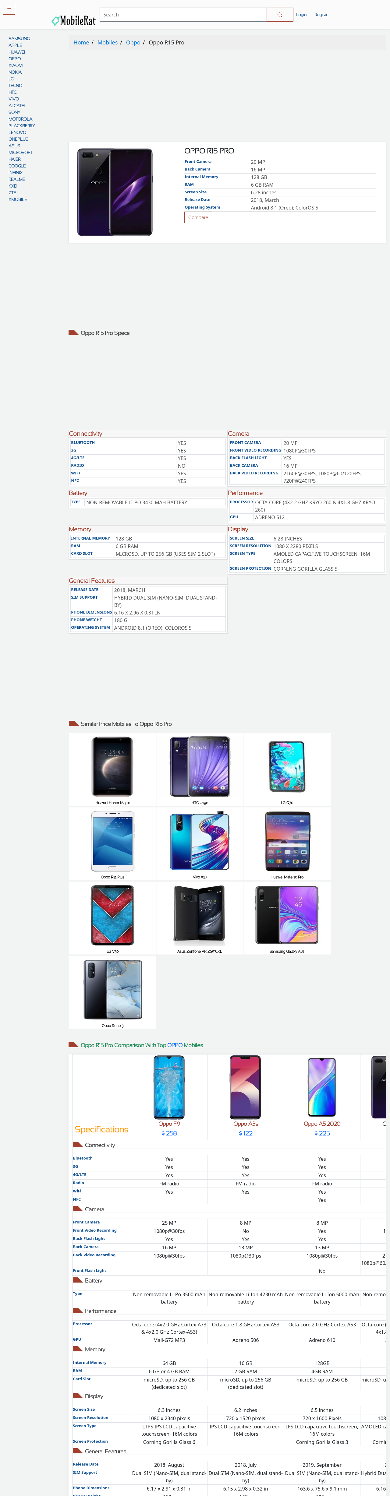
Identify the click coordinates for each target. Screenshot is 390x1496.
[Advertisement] (227, 97)
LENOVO (17, 132)
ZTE (12, 192)
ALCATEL (17, 105)
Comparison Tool (154, 1411)
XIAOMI (16, 65)
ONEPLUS (18, 139)
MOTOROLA (20, 119)
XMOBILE (18, 199)
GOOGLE (17, 166)
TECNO (15, 85)
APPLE (15, 45)
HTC (12, 92)
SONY (14, 112)
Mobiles (108, 42)
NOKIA (15, 72)
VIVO (14, 99)
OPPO (15, 58)
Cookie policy (235, 1460)
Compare (198, 217)
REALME (17, 179)
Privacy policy (235, 1411)
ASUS (14, 145)
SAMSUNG (19, 38)
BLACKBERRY (22, 125)
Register (322, 14)
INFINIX (16, 172)
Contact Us (235, 1448)
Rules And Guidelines (235, 1424)
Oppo (133, 42)
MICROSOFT (20, 152)
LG (11, 78)
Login (301, 14)
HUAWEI (17, 52)
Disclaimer (235, 1436)
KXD (13, 186)
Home (81, 42)
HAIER (14, 159)
